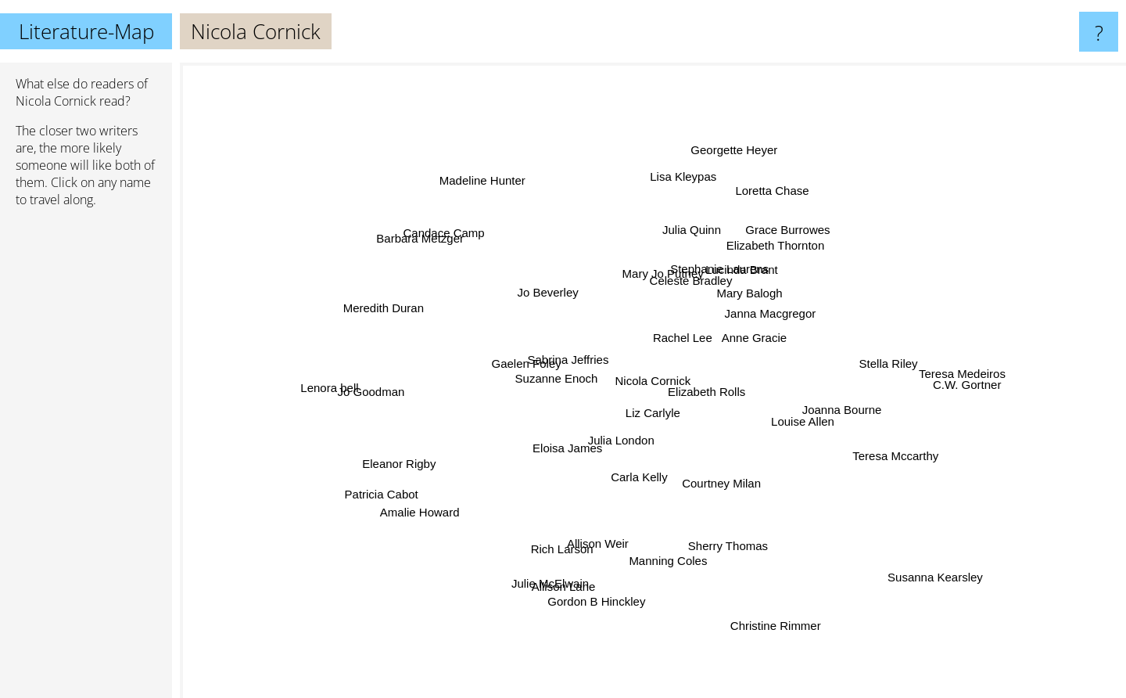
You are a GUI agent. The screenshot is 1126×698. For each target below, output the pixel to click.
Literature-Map (86, 31)
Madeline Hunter (499, 189)
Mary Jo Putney (636, 255)
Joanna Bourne (843, 409)
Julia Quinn (677, 207)
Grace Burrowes (800, 225)
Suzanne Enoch (545, 398)
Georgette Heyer (748, 138)
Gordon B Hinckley (598, 588)
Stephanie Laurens (732, 274)
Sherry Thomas (734, 560)
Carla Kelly (627, 506)
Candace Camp (480, 242)
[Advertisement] (86, 459)
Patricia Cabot (388, 495)
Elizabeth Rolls (702, 380)
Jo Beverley (483, 316)
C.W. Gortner (938, 386)
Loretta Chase (772, 179)
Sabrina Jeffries (555, 369)
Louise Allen (835, 427)
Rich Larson (564, 534)
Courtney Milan (722, 491)
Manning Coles (664, 532)
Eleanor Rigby (413, 449)
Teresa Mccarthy (902, 452)
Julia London (634, 455)
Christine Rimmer (764, 616)
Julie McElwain (554, 574)
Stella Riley (856, 370)
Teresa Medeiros (954, 371)
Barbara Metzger (421, 232)
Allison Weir (606, 533)
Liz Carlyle (664, 434)
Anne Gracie (783, 323)
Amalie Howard (440, 505)
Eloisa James (548, 473)
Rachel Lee (668, 333)
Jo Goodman (369, 393)
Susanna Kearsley (911, 560)
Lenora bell (356, 380)
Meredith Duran (381, 304)
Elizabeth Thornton (761, 258)
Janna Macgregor (765, 312)
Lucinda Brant (740, 290)
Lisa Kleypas (677, 156)
